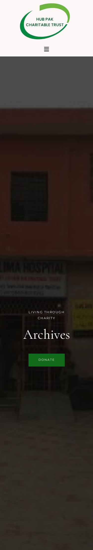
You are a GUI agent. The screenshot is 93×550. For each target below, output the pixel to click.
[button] (46, 49)
